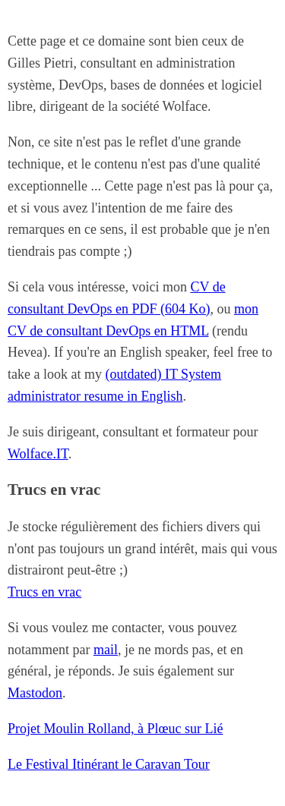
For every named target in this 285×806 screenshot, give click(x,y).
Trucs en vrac (44, 592)
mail (105, 649)
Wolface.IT (38, 453)
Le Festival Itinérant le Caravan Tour (109, 764)
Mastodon (35, 693)
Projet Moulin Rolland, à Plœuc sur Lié (115, 728)
